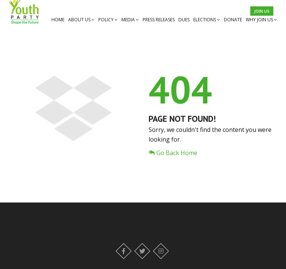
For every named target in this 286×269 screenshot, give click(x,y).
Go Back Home (173, 153)
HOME (57, 19)
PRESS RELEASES (159, 19)
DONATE (233, 19)
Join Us (262, 11)
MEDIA (130, 19)
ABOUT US (81, 19)
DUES (184, 19)
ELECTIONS (206, 19)
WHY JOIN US (261, 19)
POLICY (108, 19)
